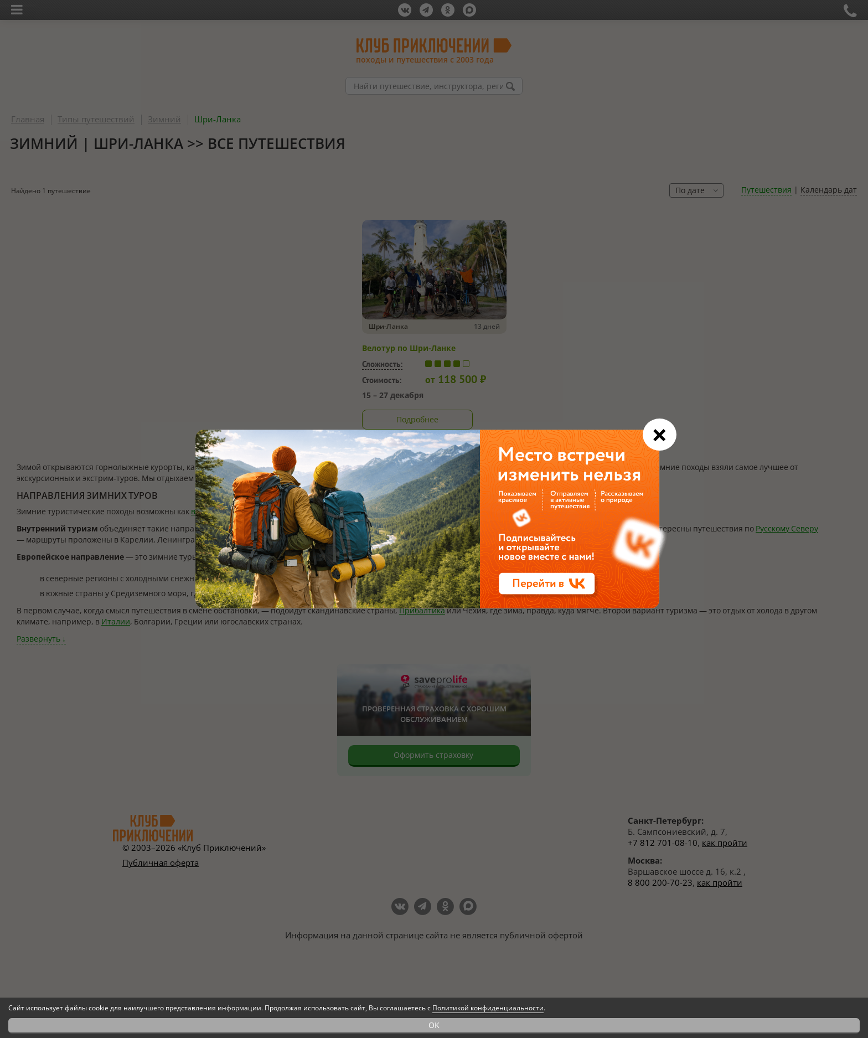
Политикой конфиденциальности (488, 1008)
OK (434, 1025)
